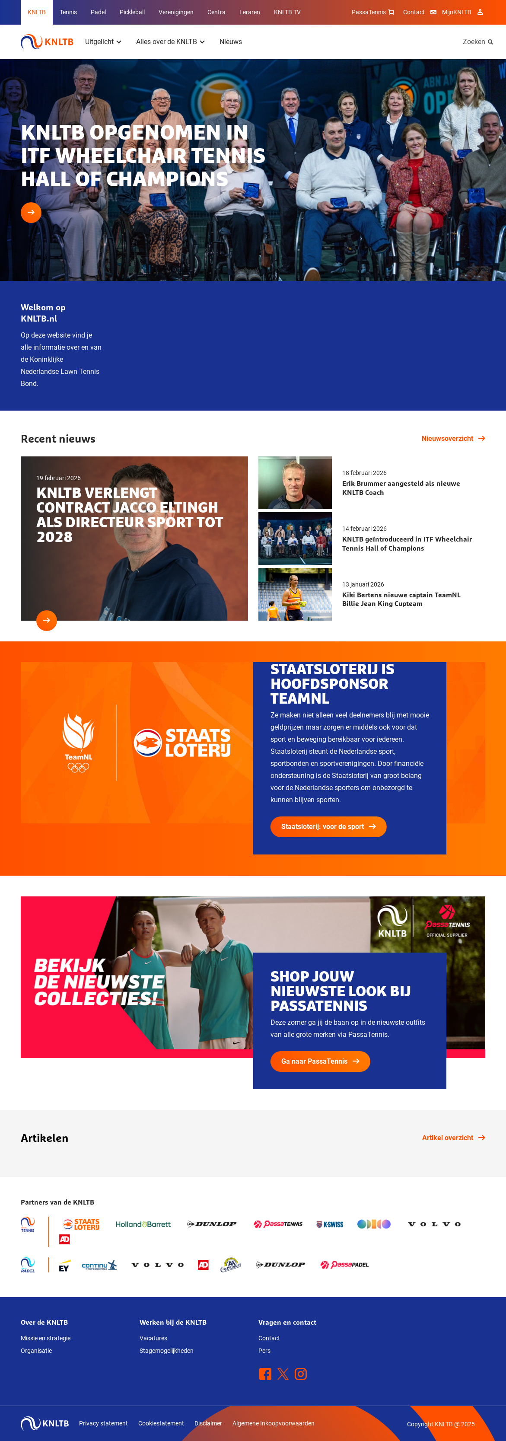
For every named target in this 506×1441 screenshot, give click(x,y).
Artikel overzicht (453, 1138)
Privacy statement (103, 1423)
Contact (414, 12)
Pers (264, 1350)
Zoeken (474, 42)
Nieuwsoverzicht (453, 438)
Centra (216, 12)
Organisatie (36, 1350)
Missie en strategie (45, 1338)
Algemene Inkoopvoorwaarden (273, 1423)
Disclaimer (208, 1423)
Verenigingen (176, 12)
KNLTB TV (287, 12)
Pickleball (132, 12)
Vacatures (153, 1338)
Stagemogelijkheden (167, 1350)
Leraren (249, 12)
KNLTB (37, 12)
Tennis (68, 12)
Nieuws (231, 42)
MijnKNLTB (456, 12)
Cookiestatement (161, 1423)
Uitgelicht (99, 42)
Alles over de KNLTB (166, 42)
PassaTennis (374, 12)
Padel (98, 12)
